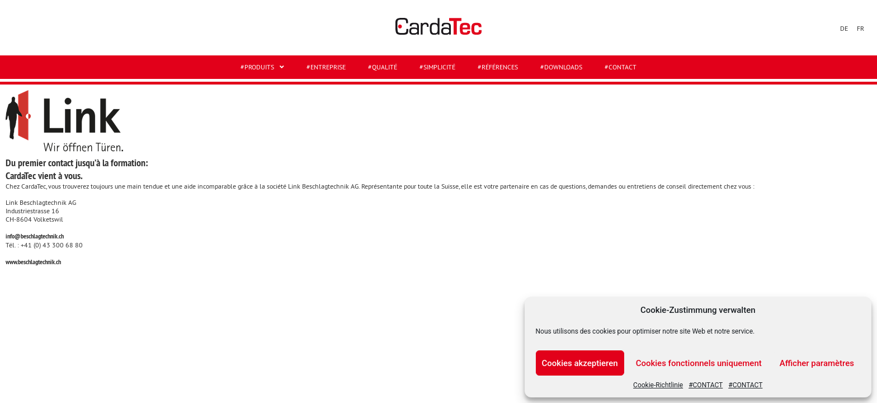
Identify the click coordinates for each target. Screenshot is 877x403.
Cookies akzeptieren (580, 363)
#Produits (262, 67)
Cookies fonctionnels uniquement (699, 363)
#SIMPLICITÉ (437, 67)
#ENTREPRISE (326, 67)
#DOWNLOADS (561, 67)
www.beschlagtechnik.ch (33, 261)
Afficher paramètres (817, 363)
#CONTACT (706, 385)
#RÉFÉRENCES (498, 67)
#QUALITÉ (382, 67)
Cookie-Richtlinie (658, 385)
